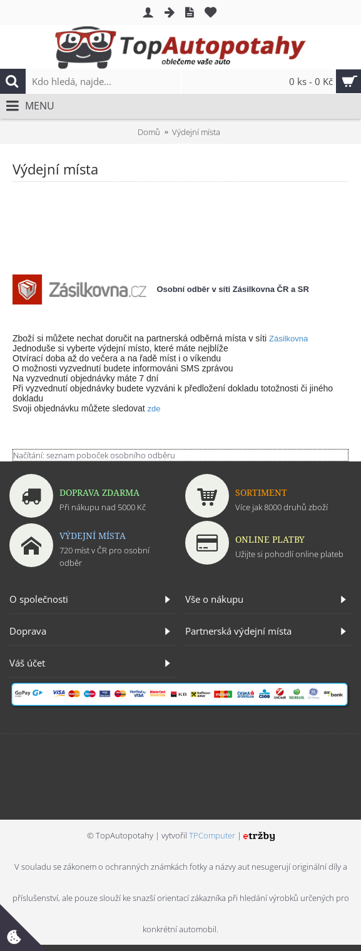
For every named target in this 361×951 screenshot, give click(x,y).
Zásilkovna (288, 338)
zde (154, 408)
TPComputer (212, 835)
